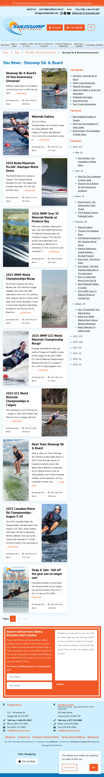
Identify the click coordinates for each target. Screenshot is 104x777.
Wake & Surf (14, 44)
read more (22, 92)
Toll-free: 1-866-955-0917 (87, 9)
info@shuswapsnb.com (45, 13)
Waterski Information (82, 86)
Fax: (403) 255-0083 (16, 724)
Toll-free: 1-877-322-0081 (70, 717)
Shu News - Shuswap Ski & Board (40, 52)
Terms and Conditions (73, 734)
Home (5, 52)
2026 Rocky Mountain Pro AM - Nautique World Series (20, 166)
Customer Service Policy (50, 9)
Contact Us (24, 734)
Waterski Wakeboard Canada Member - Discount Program (87, 252)
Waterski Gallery (43, 116)
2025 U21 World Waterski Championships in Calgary (18, 397)
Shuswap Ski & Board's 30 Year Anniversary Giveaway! (21, 76)
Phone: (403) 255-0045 (17, 721)
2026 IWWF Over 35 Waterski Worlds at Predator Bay (45, 216)
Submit (60, 681)
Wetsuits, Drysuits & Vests (44, 44)
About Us (29, 9)
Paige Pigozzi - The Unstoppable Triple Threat (86, 205)
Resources (93, 734)
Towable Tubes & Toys (26, 44)
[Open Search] (91, 27)
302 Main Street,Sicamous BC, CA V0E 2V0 (79, 708)
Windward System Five (81, 739)
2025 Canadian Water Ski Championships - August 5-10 (20, 510)
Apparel (99, 45)
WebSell (53, 739)
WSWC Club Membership (84, 82)
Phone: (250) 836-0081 (68, 721)
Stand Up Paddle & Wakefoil (63, 44)
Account (54, 27)
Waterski (5, 45)
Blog (17, 52)
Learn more (69, 767)
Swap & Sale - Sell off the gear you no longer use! (47, 571)
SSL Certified (27, 759)
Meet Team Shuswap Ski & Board (48, 444)
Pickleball (90, 45)
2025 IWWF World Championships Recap (20, 275)
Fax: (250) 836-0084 (67, 724)
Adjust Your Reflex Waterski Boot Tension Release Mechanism (88, 320)
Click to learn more (82, 3)
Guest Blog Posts (80, 100)
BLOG (68, 9)
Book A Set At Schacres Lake (85, 13)
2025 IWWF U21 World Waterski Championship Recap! (48, 338)
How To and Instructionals (84, 104)
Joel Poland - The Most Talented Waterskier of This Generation (88, 270)
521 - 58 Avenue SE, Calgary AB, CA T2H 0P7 (18, 708)
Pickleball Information (82, 96)
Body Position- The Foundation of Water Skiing (87, 161)
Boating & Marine (79, 44)
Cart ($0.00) (74, 27)
